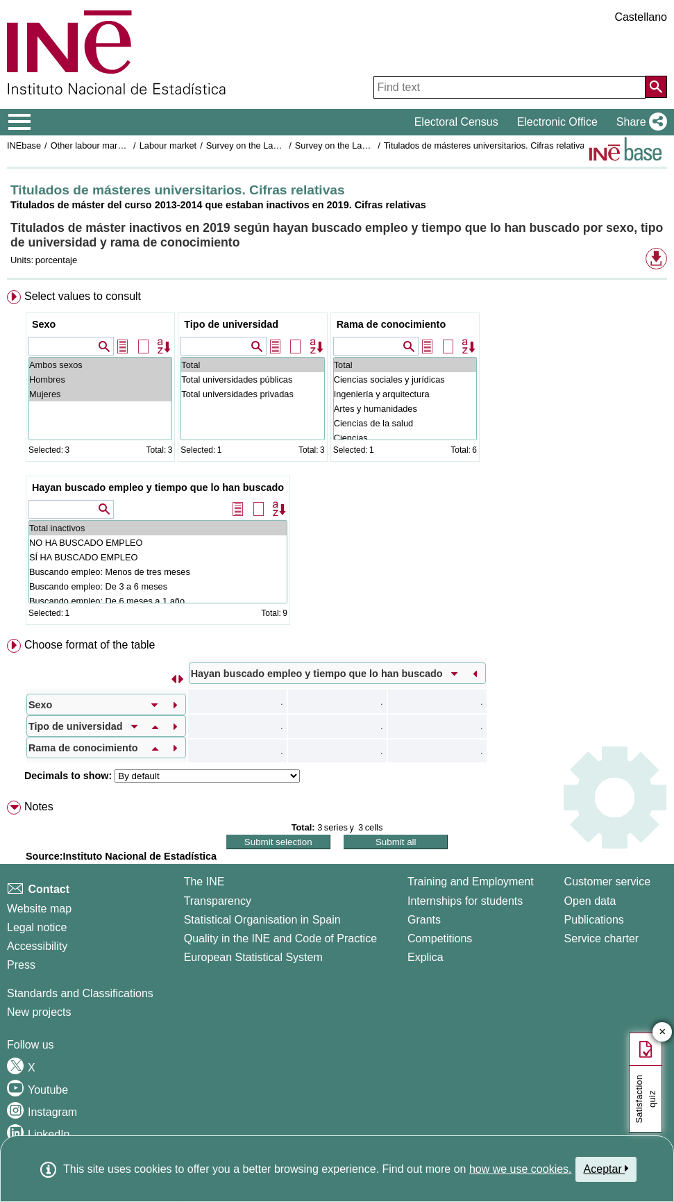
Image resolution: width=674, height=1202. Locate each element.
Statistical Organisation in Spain (262, 920)
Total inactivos (158, 528)
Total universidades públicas (252, 379)
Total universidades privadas (252, 394)
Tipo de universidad (231, 324)
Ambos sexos (100, 365)
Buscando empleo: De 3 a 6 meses (158, 586)
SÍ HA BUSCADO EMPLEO (158, 557)
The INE (204, 881)
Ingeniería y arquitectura (405, 394)
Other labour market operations (112, 145)
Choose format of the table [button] (89, 645)
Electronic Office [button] (557, 122)
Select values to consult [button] (82, 296)
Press (21, 965)
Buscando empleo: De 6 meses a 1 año (158, 601)
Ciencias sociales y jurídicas (405, 379)
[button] (639, 122)
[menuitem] (337, 460)
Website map (39, 909)
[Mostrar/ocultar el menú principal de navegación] (20, 122)
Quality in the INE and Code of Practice (280, 938)
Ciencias (405, 438)
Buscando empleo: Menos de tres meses (158, 572)
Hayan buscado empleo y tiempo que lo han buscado (158, 487)
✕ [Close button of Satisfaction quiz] (662, 1032)
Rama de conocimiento (391, 324)
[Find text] (509, 87)
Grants (424, 920)
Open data (590, 901)
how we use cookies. (520, 1169)
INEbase (24, 145)
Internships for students (465, 901)
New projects (39, 1012)
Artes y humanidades (405, 408)
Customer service (607, 881)
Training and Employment (470, 881)
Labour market (168, 145)
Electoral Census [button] (456, 122)
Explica (425, 957)
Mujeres (100, 394)
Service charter (601, 938)
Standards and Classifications (80, 993)
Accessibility (37, 946)
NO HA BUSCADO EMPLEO (158, 542)
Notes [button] (38, 806)
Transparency (217, 901)
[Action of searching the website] (656, 87)
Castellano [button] (640, 17)
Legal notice (37, 927)
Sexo (44, 324)
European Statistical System (253, 957)
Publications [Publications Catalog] (594, 920)
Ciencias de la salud (405, 423)
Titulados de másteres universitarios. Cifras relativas (486, 145)
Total (252, 365)
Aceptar (606, 1168)
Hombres (100, 379)
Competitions (439, 938)
